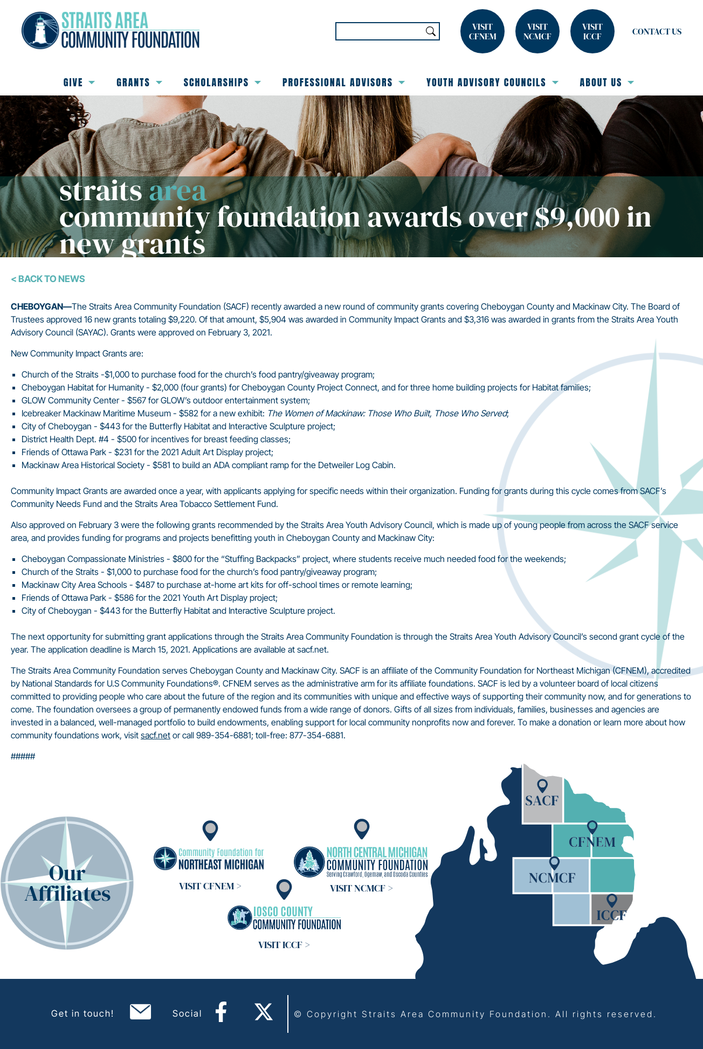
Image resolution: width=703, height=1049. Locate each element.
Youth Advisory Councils (492, 82)
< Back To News (48, 278)
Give (79, 82)
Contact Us (656, 31)
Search (431, 31)
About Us (607, 82)
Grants (139, 82)
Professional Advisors (343, 82)
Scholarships (222, 82)
